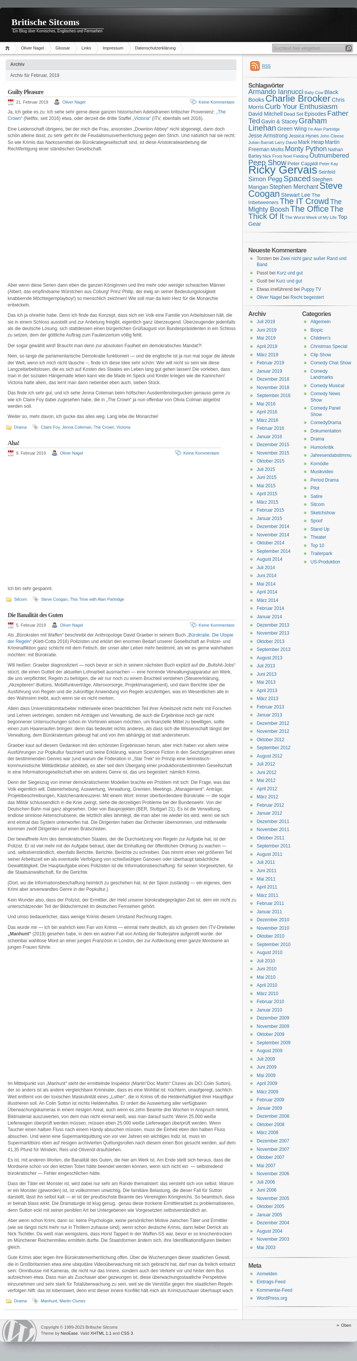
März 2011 (267, 895)
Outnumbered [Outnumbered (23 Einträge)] (329, 155)
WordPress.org (272, 1298)
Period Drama (324, 480)
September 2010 (274, 944)
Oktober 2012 (271, 739)
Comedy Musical (327, 385)
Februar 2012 (270, 805)
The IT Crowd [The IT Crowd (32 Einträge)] (304, 201)
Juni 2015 (267, 477)
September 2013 (274, 649)
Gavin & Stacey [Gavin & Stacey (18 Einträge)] (279, 121)
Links (86, 48)
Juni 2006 (267, 1190)
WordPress (19, 1331)
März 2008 (267, 1132)
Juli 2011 (266, 862)
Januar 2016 (269, 436)
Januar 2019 (269, 371)
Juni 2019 (267, 330)
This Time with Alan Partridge (97, 599)
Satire (316, 496)
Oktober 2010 (271, 936)
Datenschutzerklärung (155, 48)
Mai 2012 (266, 780)
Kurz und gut (290, 273)
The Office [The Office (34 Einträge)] (309, 209)
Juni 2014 (267, 575)
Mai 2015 (266, 485)
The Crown (103, 427)
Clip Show (320, 354)
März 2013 (267, 698)
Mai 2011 (266, 879)
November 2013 (273, 633)
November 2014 (273, 535)
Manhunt (49, 1301)
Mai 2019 (266, 338)
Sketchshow (322, 512)
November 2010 (273, 928)
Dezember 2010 (273, 919)
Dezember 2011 (273, 821)
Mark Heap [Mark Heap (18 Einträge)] (311, 142)
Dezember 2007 (273, 1141)
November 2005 (273, 1198)
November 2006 (273, 1173)
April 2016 (267, 412)
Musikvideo (321, 471)
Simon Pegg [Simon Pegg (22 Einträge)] (265, 179)
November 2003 (273, 1239)
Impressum (113, 48)
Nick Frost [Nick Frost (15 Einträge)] (272, 156)
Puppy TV (311, 289)
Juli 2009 (266, 1059)
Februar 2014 (270, 608)
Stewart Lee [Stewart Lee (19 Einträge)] (295, 195)
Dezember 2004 (273, 1222)
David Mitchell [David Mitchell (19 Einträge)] (265, 114)
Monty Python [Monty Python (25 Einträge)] (306, 149)
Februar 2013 (270, 707)
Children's (320, 338)
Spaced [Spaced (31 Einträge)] (297, 178)
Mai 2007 (266, 1165)
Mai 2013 (266, 682)
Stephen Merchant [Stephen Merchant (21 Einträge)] (293, 186)
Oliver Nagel (32, 48)
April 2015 (267, 493)
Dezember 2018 (273, 379)
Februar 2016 (270, 428)
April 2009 (267, 1083)
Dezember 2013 (273, 625)
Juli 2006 (266, 1182)
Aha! (13, 443)
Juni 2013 (267, 674)
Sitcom (20, 599)
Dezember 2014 (273, 526)
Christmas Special (328, 346)
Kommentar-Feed (274, 1290)
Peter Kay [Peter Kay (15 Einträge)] (328, 163)
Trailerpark (321, 553)
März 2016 (267, 420)
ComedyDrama (325, 422)
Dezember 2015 (273, 444)
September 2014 (274, 551)
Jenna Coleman (76, 427)
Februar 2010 (270, 1001)
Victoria (123, 427)
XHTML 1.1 (100, 1333)
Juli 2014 (266, 567)
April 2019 (267, 346)
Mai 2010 (266, 977)
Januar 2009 (269, 1108)
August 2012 (269, 756)
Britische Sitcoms (45, 22)
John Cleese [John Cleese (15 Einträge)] (332, 136)
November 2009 (273, 1026)
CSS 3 (127, 1333)
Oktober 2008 (271, 1124)
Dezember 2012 (273, 723)
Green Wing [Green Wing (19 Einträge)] (292, 129)
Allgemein (320, 321)
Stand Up (320, 529)
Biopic (316, 330)
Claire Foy (50, 427)
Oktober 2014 (271, 543)
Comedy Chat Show (330, 362)
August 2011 (269, 854)
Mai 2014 (266, 584)
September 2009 (274, 1042)
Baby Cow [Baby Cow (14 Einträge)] (314, 92)
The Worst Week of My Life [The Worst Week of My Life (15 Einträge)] (311, 217)
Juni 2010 (267, 969)
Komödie (319, 463)
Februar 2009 (270, 1100)
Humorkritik (322, 447)
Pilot (314, 488)
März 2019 (267, 354)
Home (8, 48)
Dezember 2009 (273, 1018)
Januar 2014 (269, 616)
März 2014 (267, 600)
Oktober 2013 (271, 641)
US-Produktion (325, 562)
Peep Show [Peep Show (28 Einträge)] (267, 162)
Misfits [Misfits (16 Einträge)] (277, 149)
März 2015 (267, 502)
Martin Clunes (72, 1301)
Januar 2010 (269, 1010)
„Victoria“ (141, 118)
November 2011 (273, 829)
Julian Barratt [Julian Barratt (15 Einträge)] (260, 142)
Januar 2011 (269, 911)
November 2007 (273, 1149)
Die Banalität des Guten (35, 615)
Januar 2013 (269, 715)
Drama (20, 427)
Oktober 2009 (271, 1034)
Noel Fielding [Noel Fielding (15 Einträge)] (295, 156)
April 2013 (267, 690)
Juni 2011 (267, 870)
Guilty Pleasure (25, 92)
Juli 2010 (266, 961)
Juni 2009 (267, 1067)
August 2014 (269, 559)
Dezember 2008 (273, 1116)
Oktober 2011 (271, 838)
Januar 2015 (269, 518)
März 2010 (267, 993)
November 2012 (273, 731)
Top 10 (317, 545)
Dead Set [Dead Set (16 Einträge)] (293, 114)
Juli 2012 (266, 764)
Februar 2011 (270, 903)
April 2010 (267, 985)
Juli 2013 (266, 666)
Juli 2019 (266, 321)
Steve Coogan (54, 599)
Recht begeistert (307, 297)
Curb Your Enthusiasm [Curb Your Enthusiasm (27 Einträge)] (301, 106)
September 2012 (274, 747)
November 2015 (273, 453)
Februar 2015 (270, 510)
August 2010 (269, 952)
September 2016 (274, 395)
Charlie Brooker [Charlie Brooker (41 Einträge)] (298, 98)
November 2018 (273, 387)
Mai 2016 (266, 404)
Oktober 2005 (271, 1206)
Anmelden (267, 1273)
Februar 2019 (270, 362)
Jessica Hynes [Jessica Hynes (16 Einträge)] (304, 136)
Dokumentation (325, 431)
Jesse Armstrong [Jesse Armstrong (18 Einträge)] (268, 135)
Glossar (63, 48)
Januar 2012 (269, 813)
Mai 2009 (266, 1075)
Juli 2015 (266, 469)
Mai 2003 (266, 1247)
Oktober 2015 (271, 461)
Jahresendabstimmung (333, 455)
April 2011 (267, 887)
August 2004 (269, 1231)
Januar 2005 (269, 1214)
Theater (318, 537)
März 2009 (267, 1092)
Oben (346, 1325)
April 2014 (267, 592)
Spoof (316, 520)
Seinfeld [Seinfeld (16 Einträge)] (326, 172)
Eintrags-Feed (271, 1281)
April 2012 (267, 788)
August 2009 (269, 1050)
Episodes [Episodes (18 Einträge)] (315, 114)
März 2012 (267, 796)
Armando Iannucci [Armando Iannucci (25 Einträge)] (276, 92)
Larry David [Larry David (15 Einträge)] (286, 142)
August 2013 (269, 658)
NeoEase (69, 1333)
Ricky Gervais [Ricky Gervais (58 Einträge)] (282, 169)
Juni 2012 (267, 772)
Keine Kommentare (217, 102)
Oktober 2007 (271, 1157)
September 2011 (274, 846)
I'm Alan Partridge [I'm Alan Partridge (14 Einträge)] (324, 129)
